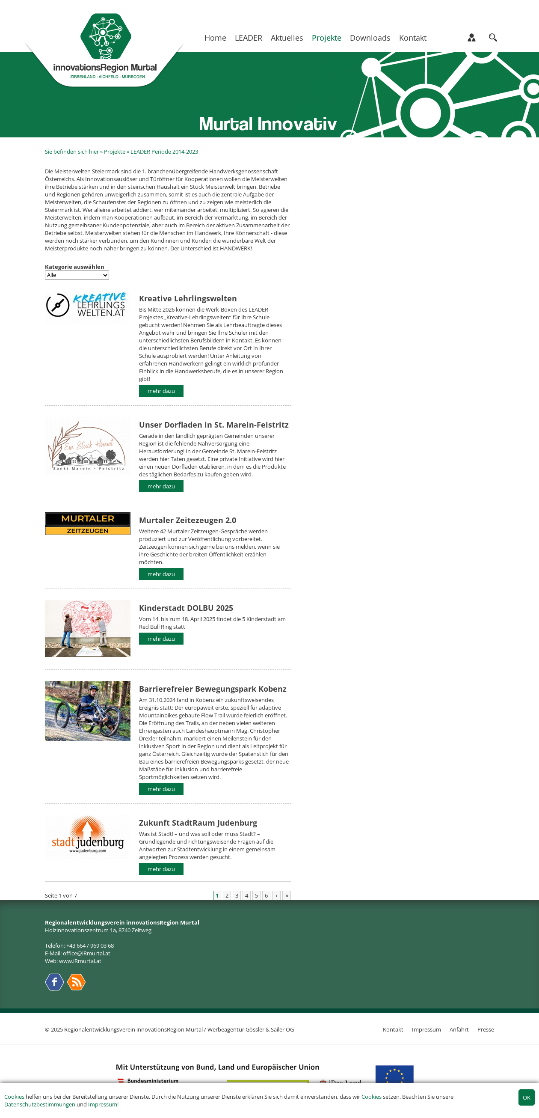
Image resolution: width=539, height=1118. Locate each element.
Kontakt (412, 38)
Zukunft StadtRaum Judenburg (198, 822)
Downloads (370, 38)
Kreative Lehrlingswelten (188, 298)
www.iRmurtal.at (80, 961)
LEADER (248, 38)
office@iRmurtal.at (86, 953)
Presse (485, 1029)
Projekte (326, 38)
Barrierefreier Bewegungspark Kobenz (213, 688)
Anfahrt (459, 1029)
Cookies (14, 1096)
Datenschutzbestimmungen (39, 1104)
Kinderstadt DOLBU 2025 (186, 607)
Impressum (102, 1104)
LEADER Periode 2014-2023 (164, 151)
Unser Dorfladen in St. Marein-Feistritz (214, 424)
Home (215, 38)
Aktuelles (287, 38)
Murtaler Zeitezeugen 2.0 (187, 519)
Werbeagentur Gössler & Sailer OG (250, 1029)
